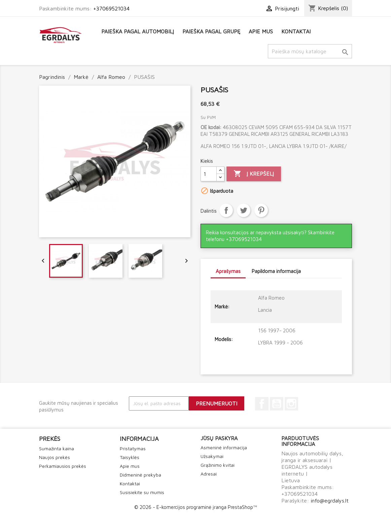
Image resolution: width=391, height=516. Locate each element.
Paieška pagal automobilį (137, 31)
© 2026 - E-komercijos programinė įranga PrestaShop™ (195, 507)
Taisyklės (129, 457)
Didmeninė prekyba (140, 475)
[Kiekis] (209, 173)
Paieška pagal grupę (211, 31)
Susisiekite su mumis (142, 492)
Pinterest (261, 210)
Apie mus (261, 31)
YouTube (276, 404)
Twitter (243, 210)
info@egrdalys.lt (330, 500)
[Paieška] (310, 51)
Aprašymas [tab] (228, 271)
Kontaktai (296, 31)
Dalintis (226, 210)
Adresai (209, 474)
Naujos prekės (54, 457)
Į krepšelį (254, 174)
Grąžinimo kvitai (218, 465)
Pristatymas (133, 448)
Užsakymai (212, 456)
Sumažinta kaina (56, 448)
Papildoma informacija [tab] (276, 271)
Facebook (262, 404)
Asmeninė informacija (224, 447)
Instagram (291, 404)
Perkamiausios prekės (62, 466)
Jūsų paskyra (219, 438)
